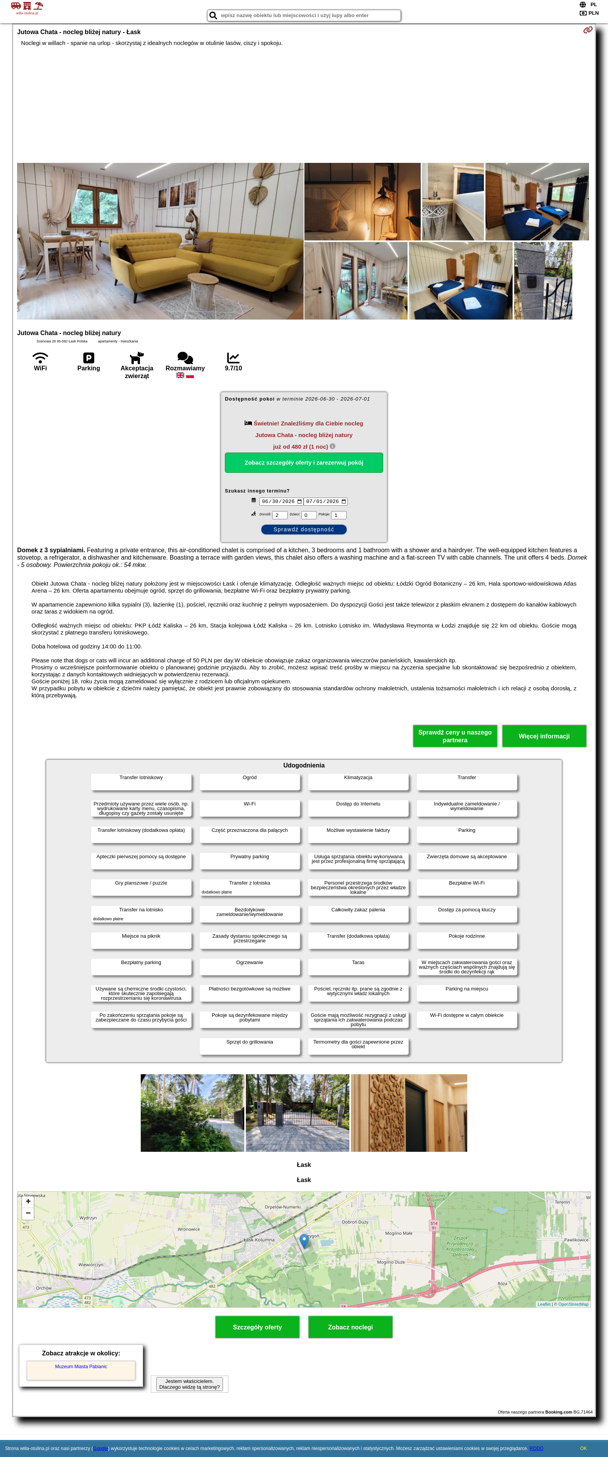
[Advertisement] (304, 104)
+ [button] (28, 1202)
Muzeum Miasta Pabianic (81, 1366)
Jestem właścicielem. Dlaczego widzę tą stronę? (189, 1384)
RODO (537, 1448)
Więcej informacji (544, 736)
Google (100, 1448)
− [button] (28, 1214)
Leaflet (544, 1304)
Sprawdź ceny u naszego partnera (455, 736)
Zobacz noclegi (350, 1327)
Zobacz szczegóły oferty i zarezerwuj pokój (304, 462)
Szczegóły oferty (257, 1327)
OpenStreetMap (573, 1304)
